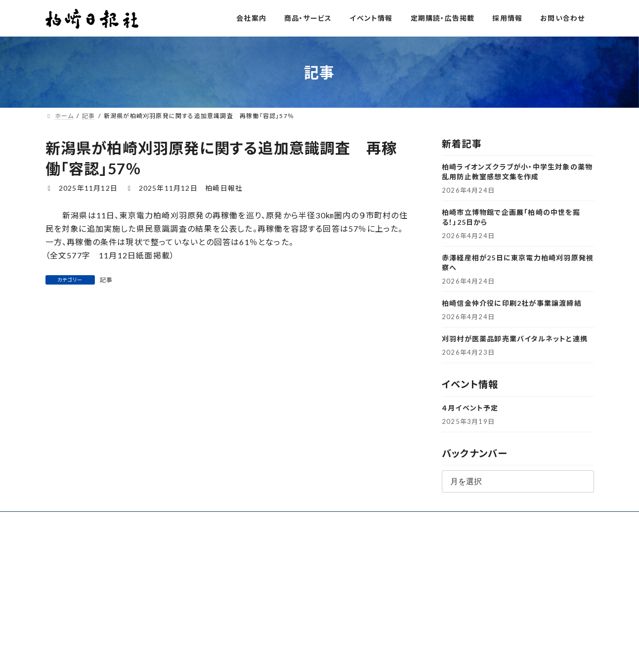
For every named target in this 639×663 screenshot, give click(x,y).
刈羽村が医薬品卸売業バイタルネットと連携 (515, 338)
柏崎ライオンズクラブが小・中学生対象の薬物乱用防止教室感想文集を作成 (517, 172)
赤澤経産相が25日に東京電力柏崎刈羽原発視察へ (518, 262)
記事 (106, 280)
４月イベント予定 (470, 408)
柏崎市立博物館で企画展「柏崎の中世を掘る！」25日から (511, 217)
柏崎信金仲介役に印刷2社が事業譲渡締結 (512, 303)
